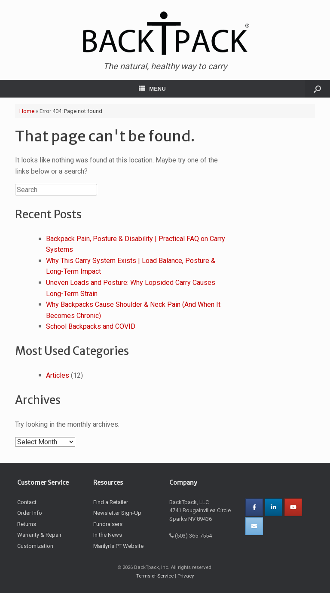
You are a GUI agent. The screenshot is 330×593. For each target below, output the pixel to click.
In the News (107, 535)
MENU (152, 89)
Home (26, 111)
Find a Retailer (110, 502)
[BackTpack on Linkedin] (273, 507)
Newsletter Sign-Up (117, 513)
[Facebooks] (254, 507)
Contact (27, 502)
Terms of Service (155, 576)
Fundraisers (107, 524)
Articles (57, 375)
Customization (35, 546)
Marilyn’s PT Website (118, 546)
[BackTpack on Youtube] (293, 507)
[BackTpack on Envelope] (254, 526)
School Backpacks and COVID (90, 326)
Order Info (29, 513)
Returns (26, 524)
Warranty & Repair (39, 535)
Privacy (185, 576)
